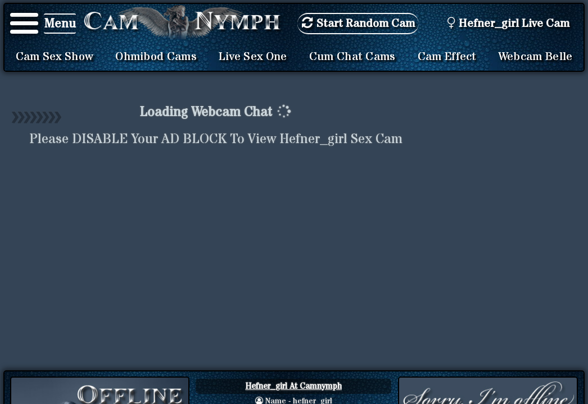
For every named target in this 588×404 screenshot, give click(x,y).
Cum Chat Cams (352, 57)
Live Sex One (253, 57)
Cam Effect (447, 57)
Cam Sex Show (55, 57)
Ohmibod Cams (156, 57)
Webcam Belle (536, 57)
